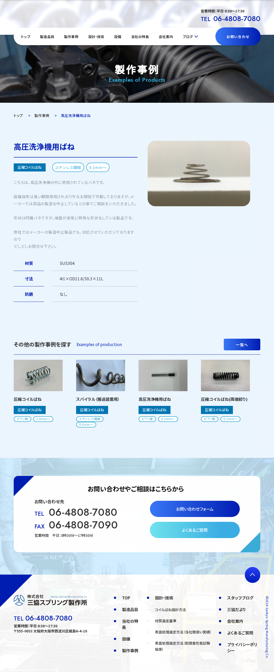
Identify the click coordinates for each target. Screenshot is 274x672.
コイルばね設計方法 (170, 609)
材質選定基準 (165, 620)
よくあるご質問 (195, 530)
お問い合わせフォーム (195, 509)
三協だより (236, 609)
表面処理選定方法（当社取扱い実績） (183, 631)
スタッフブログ (240, 598)
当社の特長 (140, 36)
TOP (126, 598)
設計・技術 (96, 36)
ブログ (188, 36)
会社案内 (166, 36)
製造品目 (47, 36)
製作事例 (71, 36)
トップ (25, 36)
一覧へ (242, 344)
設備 (117, 36)
